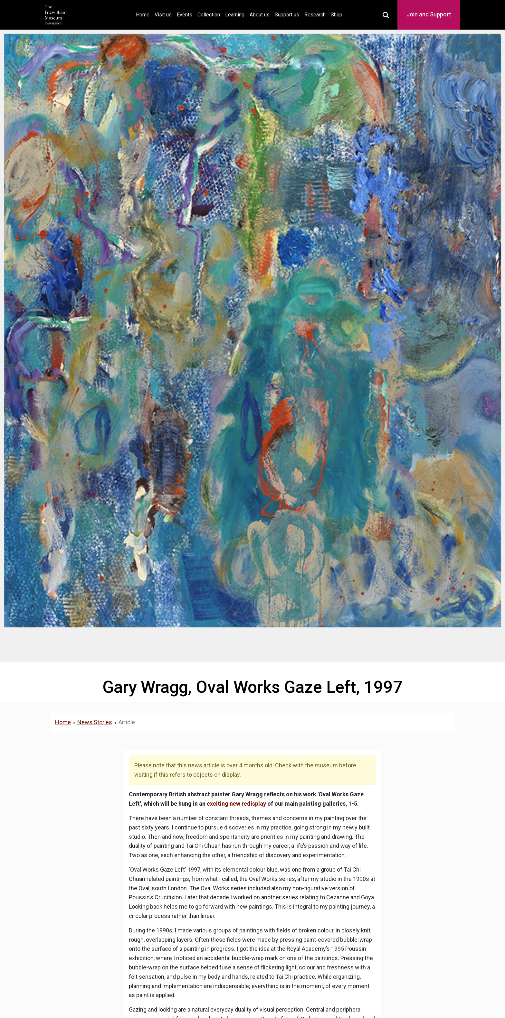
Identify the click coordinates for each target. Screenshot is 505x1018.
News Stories (94, 722)
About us (260, 15)
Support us (287, 15)
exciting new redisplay (236, 803)
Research (315, 15)
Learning (234, 15)
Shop (336, 15)
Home (144, 14)
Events (184, 15)
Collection (208, 15)
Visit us (163, 15)
